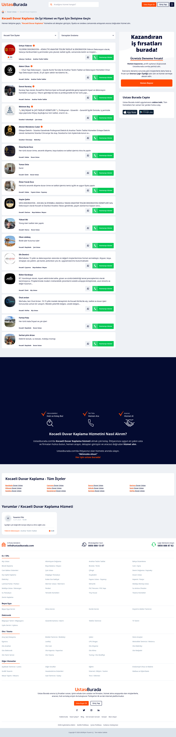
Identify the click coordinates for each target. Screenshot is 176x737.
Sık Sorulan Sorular (93, 717)
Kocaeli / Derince (24, 99)
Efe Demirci (24, 254)
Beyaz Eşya (6, 603)
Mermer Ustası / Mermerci (55, 584)
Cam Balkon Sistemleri (10, 570)
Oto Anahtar (6, 646)
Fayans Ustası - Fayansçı (39, 192)
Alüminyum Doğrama (53, 561)
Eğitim (91, 667)
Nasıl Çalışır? (74, 717)
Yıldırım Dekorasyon (12, 531)
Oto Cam (48, 646)
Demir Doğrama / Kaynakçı (142, 570)
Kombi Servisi (94, 609)
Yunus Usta (24, 164)
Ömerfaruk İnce (26, 147)
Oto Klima (92, 650)
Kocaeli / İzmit (23, 175)
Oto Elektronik (7, 650)
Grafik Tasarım (7, 671)
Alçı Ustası (33, 290)
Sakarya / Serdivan (25, 59)
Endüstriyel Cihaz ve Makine (142, 667)
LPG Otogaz (93, 641)
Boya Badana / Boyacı (39, 212)
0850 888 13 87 (96, 545)
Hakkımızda (63, 717)
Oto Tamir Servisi (8, 655)
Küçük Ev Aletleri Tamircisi (142, 609)
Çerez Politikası (96, 725)
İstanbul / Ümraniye (25, 140)
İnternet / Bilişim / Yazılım (98, 671)
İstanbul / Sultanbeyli (26, 120)
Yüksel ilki (23, 219)
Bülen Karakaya (26, 274)
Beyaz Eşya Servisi (8, 609)
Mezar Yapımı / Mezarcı (10, 676)
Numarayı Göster (105, 57)
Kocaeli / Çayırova (25, 267)
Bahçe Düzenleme (139, 561)
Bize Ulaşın (113, 717)
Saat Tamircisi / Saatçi (53, 676)
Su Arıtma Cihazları (139, 588)
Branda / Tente (94, 566)
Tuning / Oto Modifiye (97, 655)
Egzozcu (5, 641)
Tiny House (93, 593)
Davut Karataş (25, 86)
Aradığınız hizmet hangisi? (65, 4)
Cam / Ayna (136, 566)
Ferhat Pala (24, 318)
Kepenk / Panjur (138, 579)
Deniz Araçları (137, 637)
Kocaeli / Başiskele (25, 247)
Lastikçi (48, 641)
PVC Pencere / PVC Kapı (97, 588)
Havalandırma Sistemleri (54, 671)
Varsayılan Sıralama (88, 35)
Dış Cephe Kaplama (9, 575)
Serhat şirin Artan (27, 335)
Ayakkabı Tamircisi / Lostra (11, 667)
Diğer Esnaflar (50, 667)
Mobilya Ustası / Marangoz (11, 588)
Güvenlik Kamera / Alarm (54, 621)
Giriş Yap (163, 4)
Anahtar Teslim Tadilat (40, 59)
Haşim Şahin (24, 199)
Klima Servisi (50, 609)
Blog (82, 717)
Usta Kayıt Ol (149, 4)
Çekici (91, 637)
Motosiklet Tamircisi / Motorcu (143, 641)
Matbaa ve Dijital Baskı (140, 671)
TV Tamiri (135, 621)
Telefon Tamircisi (95, 621)
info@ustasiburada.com (20, 545)
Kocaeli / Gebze (24, 157)
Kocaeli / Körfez (24, 79)
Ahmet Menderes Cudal (29, 127)
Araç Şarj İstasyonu (9, 637)
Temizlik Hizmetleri (52, 593)
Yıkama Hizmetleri (139, 593)
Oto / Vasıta (7, 631)
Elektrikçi (37, 140)
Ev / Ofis (5, 556)
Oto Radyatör (137, 650)
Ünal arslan (24, 297)
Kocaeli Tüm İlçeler (30, 35)
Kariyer (104, 717)
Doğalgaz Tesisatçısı (52, 575)
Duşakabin (93, 575)
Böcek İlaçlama (7, 566)
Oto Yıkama (49, 655)
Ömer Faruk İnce (26, 182)
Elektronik (6, 615)
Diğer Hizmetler (9, 661)
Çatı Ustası (38, 120)
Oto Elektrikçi (137, 646)
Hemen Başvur (146, 83)
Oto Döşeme (93, 646)
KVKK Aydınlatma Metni (66, 725)
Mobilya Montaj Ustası (140, 584)
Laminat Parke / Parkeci (10, 584)
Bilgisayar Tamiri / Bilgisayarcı (13, 621)
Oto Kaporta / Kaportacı (54, 650)
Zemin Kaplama (7, 597)
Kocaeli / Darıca (24, 230)
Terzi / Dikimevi (94, 676)
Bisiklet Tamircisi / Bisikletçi (55, 637)
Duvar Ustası (11, 12)
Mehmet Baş (24, 106)
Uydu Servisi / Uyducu (10, 625)
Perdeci (48, 588)
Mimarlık (92, 584)
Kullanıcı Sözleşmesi (110, 725)
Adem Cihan (24, 66)
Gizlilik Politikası (83, 725)
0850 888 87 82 (165, 545)
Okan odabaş (25, 237)
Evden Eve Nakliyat (52, 579)
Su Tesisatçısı (6, 593)
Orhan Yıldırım (25, 45)
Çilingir (91, 570)
